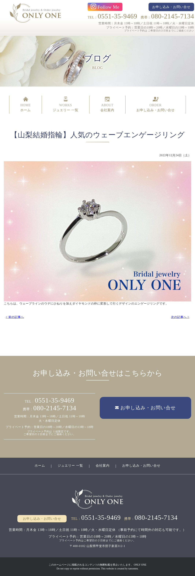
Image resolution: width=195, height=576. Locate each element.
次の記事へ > (180, 317)
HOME (25, 105)
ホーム (40, 465)
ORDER (155, 105)
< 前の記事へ (15, 317)
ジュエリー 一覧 (70, 465)
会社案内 (103, 465)
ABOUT (107, 105)
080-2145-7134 (172, 16)
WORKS (65, 105)
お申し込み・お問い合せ (141, 465)
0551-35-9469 (117, 16)
